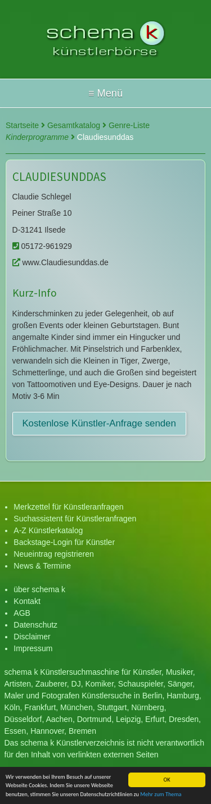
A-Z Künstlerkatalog (48, 530)
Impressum (33, 648)
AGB (22, 612)
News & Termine (42, 565)
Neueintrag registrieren (53, 553)
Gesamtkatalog (76, 125)
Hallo (105, 93)
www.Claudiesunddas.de (60, 262)
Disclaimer (32, 636)
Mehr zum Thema (160, 794)
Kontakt (27, 601)
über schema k (39, 589)
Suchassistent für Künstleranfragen (75, 518)
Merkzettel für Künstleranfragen (68, 506)
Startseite (25, 125)
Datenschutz (35, 624)
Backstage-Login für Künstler (64, 542)
